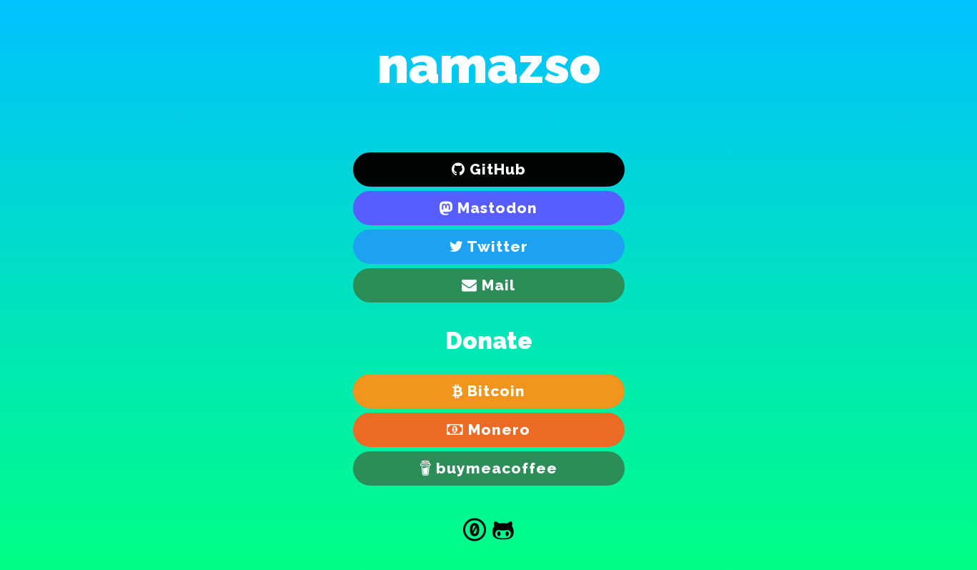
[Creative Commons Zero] (474, 532)
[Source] (503, 532)
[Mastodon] (489, 208)
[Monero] (489, 430)
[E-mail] (489, 285)
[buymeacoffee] (489, 468)
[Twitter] (489, 247)
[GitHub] (489, 169)
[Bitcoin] (489, 391)
